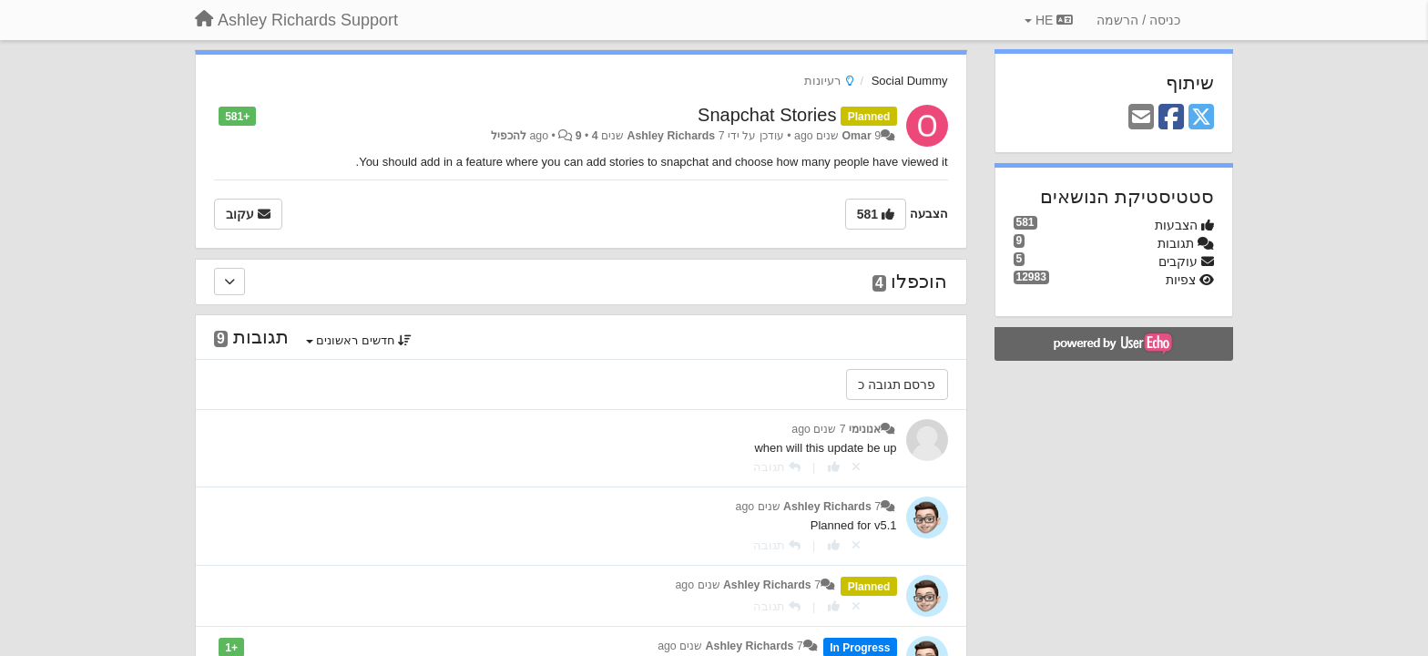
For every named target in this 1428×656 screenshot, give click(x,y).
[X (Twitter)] (1201, 118)
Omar (857, 135)
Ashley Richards (671, 135)
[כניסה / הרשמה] (1138, 20)
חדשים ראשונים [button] (359, 340)
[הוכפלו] (229, 281)
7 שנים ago (818, 429)
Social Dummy (910, 80)
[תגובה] (777, 467)
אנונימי (865, 429)
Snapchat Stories (767, 115)
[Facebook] (1171, 118)
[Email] (1141, 118)
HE (1049, 20)
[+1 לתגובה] (834, 467)
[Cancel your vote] (856, 467)
